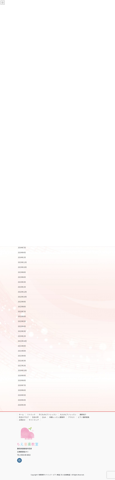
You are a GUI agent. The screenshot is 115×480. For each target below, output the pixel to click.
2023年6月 (22, 277)
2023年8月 (22, 272)
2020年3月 (22, 405)
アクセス (71, 417)
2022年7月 (22, 311)
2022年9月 (22, 301)
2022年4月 (22, 326)
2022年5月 (22, 321)
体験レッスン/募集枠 (57, 417)
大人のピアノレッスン (68, 414)
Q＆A (44, 417)
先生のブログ (24, 417)
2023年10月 (22, 267)
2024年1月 (22, 257)
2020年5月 (22, 395)
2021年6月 (22, 351)
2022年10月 (22, 297)
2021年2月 (22, 365)
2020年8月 (22, 380)
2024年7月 (22, 247)
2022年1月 (22, 336)
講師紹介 (83, 414)
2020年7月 (22, 385)
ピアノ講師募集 (83, 417)
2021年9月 (22, 346)
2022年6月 (22, 316)
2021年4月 (22, 356)
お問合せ (22, 420)
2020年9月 (22, 375)
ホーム (21, 414)
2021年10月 (22, 341)
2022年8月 (22, 306)
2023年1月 (22, 287)
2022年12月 (22, 292)
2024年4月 (22, 252)
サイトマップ (34, 420)
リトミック (31, 414)
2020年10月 (22, 370)
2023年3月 (22, 282)
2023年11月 (22, 262)
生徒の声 (35, 417)
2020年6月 (22, 390)
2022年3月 (22, 331)
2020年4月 (22, 400)
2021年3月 (22, 360)
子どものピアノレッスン (48, 414)
